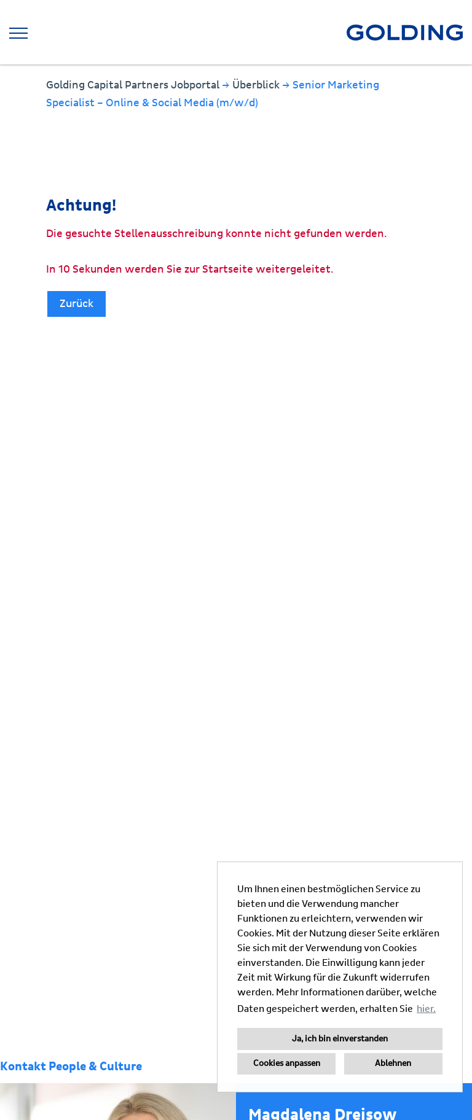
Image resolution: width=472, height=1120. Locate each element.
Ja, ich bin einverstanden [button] (340, 1038)
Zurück (76, 304)
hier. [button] (426, 1009)
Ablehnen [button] (393, 1063)
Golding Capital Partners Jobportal (134, 85)
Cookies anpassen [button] (286, 1063)
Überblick (257, 85)
